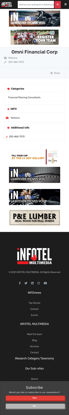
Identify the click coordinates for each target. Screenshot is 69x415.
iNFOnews (34, 292)
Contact (34, 309)
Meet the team (34, 334)
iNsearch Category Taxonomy (34, 358)
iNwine (34, 379)
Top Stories (34, 303)
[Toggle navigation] (67, 4)
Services (34, 346)
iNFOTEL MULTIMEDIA (28, 272)
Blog (34, 340)
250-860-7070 (14, 62)
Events (34, 315)
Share (55, 73)
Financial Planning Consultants (24, 97)
